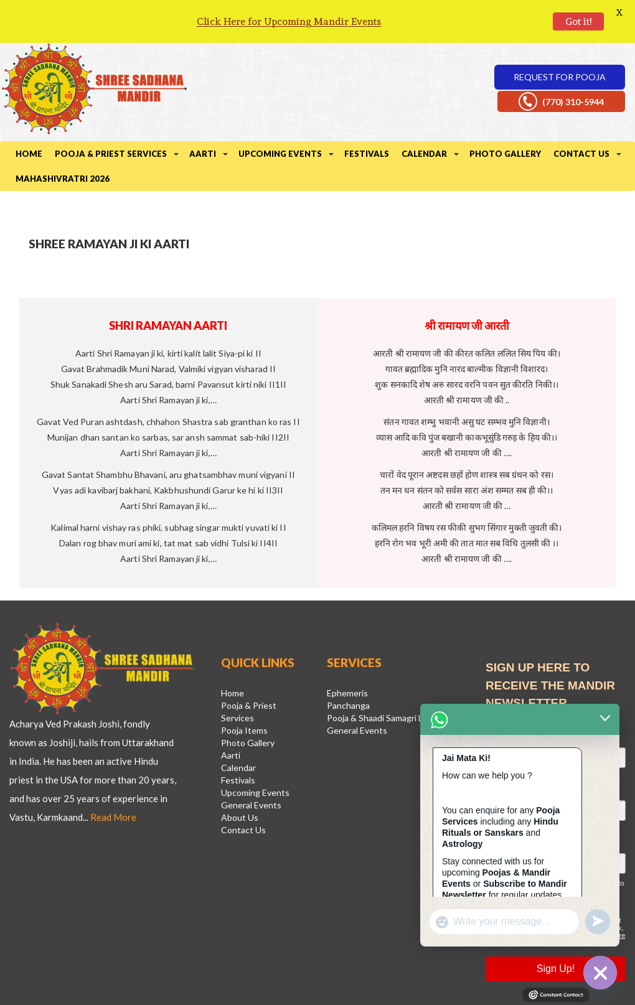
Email (499, 701)
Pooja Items (244, 696)
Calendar (424, 119)
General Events (251, 770)
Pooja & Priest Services (111, 119)
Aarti (202, 119)
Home (29, 119)
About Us (239, 783)
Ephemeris (347, 658)
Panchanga (348, 671)
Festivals (366, 119)
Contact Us (581, 119)
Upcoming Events (280, 119)
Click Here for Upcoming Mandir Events (289, 21)
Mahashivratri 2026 (63, 144)
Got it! (578, 21)
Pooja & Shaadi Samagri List (380, 683)
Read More (113, 782)
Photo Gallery (505, 119)
